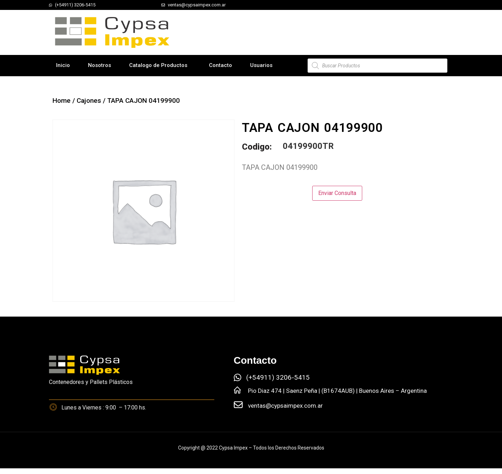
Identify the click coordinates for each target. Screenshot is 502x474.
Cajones (89, 100)
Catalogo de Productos (158, 65)
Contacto (220, 65)
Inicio (63, 65)
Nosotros (99, 65)
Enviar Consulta (337, 193)
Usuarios (261, 65)
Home (62, 100)
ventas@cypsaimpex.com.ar (285, 405)
